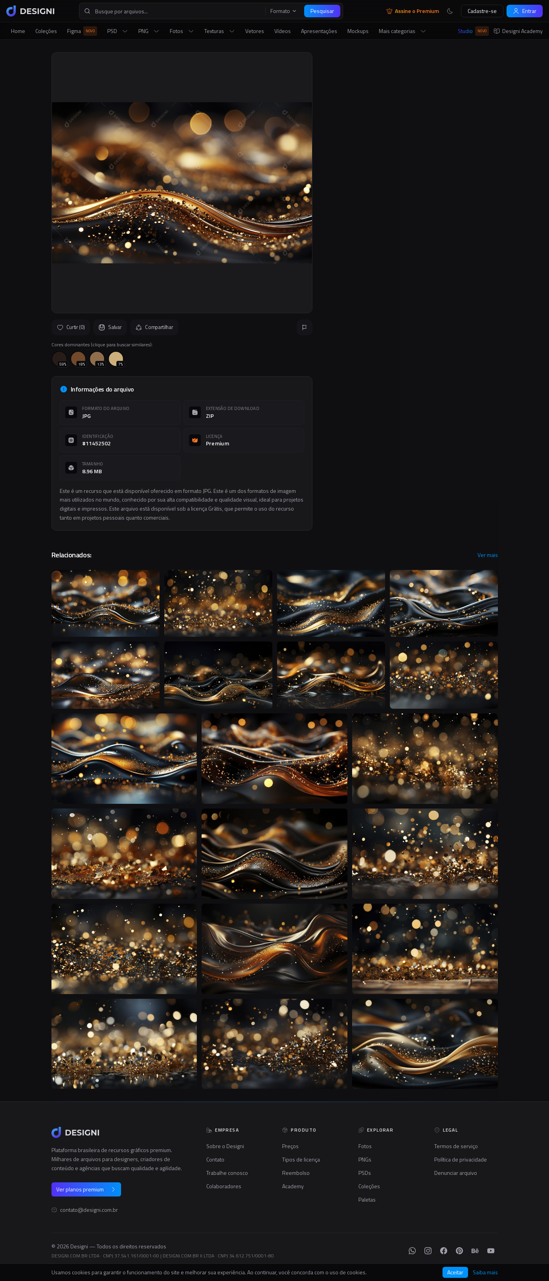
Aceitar (455, 1272)
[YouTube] (491, 1251)
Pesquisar (322, 11)
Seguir (478, 233)
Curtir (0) (71, 327)
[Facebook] (444, 1251)
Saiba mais (485, 1272)
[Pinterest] (459, 1251)
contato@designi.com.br (89, 1210)
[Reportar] (304, 327)
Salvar (110, 327)
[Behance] (475, 1251)
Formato (283, 11)
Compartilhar (154, 327)
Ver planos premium (86, 1189)
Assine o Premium (412, 11)
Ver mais (487, 555)
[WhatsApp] (412, 1251)
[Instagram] (428, 1251)
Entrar (524, 11)
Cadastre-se (482, 11)
